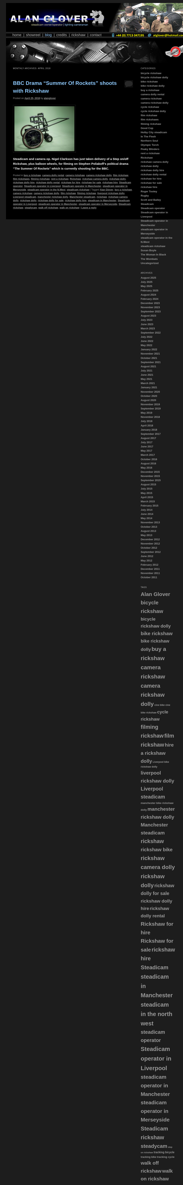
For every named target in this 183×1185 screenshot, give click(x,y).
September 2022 (151, 332)
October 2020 (149, 395)
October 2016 (149, 459)
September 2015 (151, 480)
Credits (61, 35)
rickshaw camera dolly (95, 179)
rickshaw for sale (91, 182)
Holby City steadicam (154, 132)
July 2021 (146, 370)
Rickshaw (78, 35)
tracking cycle (166, 1156)
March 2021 (148, 383)
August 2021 (148, 366)
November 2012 (150, 543)
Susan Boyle (148, 250)
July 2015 (146, 488)
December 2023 (150, 303)
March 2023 (148, 328)
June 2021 (147, 374)
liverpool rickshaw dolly (111, 193)
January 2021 (149, 387)
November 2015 (150, 476)
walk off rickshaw (48, 207)
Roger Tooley (149, 191)
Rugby (145, 195)
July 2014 (146, 509)
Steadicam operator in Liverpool (42, 186)
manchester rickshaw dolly (53, 197)
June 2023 (147, 324)
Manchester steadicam (82, 197)
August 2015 (148, 484)
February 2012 (149, 564)
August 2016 (148, 463)
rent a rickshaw (59, 179)
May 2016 (146, 467)
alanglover (50, 98)
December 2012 (150, 539)
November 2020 (150, 391)
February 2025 (149, 290)
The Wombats (149, 258)
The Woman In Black (153, 254)
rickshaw (102, 197)
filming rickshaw (40, 179)
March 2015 (148, 501)
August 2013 (148, 530)
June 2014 (147, 514)
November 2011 (150, 573)
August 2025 (148, 277)
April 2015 (147, 497)
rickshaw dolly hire (24, 182)
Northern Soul (149, 140)
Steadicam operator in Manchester (81, 186)
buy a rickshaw (32, 175)
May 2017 (146, 450)
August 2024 (148, 294)
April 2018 (147, 425)
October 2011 (149, 577)
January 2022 (149, 349)
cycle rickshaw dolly (153, 111)
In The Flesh (148, 136)
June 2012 (147, 556)
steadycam (31, 207)
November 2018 (150, 416)
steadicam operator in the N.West (46, 189)
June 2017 (147, 446)
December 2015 (150, 471)
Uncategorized (150, 263)
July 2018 (146, 421)
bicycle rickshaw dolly (154, 77)
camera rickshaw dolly (99, 175)
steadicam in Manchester (102, 200)
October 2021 (149, 358)
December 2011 (150, 568)
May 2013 (146, 535)
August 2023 (148, 315)
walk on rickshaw (69, 207)
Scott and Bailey (151, 199)
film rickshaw (120, 175)
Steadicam (147, 204)
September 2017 (151, 433)
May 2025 (146, 286)
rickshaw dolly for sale (51, 200)
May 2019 (146, 412)
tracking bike (148, 1157)
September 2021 (151, 362)
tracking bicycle (164, 1152)
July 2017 (146, 442)
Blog (48, 35)
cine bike (159, 705)
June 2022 (147, 341)
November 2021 (150, 353)
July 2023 (146, 319)
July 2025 (146, 281)
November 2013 (150, 522)
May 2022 (146, 345)
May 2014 (146, 518)
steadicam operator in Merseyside (98, 204)
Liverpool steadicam (24, 197)
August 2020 (148, 400)
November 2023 (150, 307)
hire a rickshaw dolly (157, 753)
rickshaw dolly (117, 179)
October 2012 (149, 547)
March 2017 (148, 454)
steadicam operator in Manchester (57, 204)
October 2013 (149, 526)
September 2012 (151, 551)
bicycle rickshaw (151, 73)
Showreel (33, 35)
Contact (96, 35)
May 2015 (146, 493)
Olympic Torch (150, 144)
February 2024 (149, 298)
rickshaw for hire (70, 182)
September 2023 (151, 311)
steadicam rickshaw (78, 189)
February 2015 (149, 505)
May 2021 (146, 378)
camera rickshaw (75, 175)
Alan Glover (106, 189)
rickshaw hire (110, 182)
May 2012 (146, 560)
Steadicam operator (153, 208)
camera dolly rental (53, 175)
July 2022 (146, 336)
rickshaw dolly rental (48, 182)
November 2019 (150, 404)
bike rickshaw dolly (152, 85)
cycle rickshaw (150, 106)
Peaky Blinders (150, 149)
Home (16, 35)
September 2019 (151, 408)
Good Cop (147, 128)
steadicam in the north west (156, 1014)
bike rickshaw (149, 81)
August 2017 (148, 438)
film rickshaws (21, 179)
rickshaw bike (156, 849)
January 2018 (149, 429)
